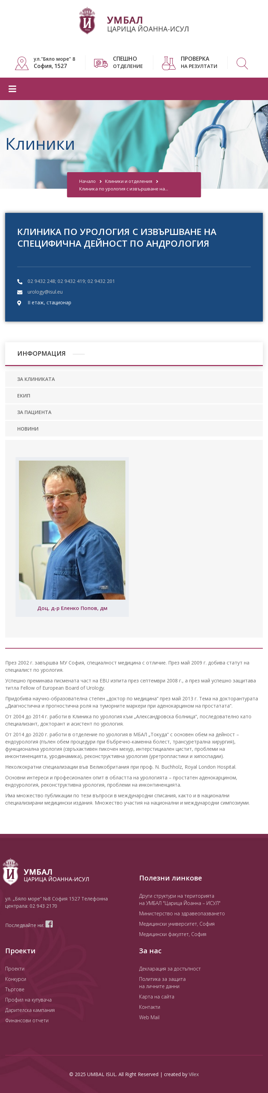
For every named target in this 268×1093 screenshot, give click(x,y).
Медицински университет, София (177, 923)
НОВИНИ (28, 428)
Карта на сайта (156, 996)
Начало (87, 181)
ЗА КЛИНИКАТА (36, 379)
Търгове (14, 989)
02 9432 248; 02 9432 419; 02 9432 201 (71, 281)
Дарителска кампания (30, 1010)
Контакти (149, 1007)
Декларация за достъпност (170, 968)
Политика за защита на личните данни (162, 982)
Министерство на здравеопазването (182, 913)
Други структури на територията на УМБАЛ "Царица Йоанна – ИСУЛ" (179, 899)
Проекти (14, 968)
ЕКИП (23, 395)
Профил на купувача (28, 999)
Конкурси (15, 979)
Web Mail (149, 1017)
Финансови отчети (27, 1020)
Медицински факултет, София (172, 934)
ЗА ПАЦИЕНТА (34, 412)
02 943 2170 (43, 906)
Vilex (194, 1074)
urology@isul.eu (45, 291)
